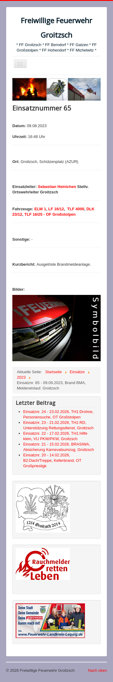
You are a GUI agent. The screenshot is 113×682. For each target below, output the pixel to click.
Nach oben (97, 670)
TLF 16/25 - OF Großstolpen (50, 214)
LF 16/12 (56, 209)
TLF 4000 (75, 209)
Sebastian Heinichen (57, 186)
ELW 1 (40, 209)
